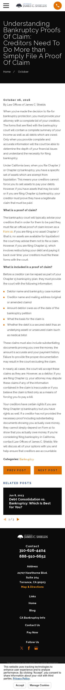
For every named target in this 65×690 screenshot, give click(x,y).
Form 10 (8, 231)
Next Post (48, 470)
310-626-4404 (32, 550)
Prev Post (17, 470)
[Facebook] (29, 648)
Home (32, 603)
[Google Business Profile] (36, 648)
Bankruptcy (27, 459)
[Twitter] (22, 648)
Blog (32, 610)
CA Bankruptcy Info (32, 617)
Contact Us (32, 625)
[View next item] (18, 519)
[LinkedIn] (43, 648)
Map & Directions (32, 586)
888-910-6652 (32, 556)
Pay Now (32, 632)
